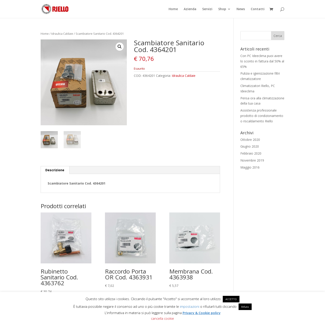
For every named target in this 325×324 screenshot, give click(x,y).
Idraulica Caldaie (62, 34)
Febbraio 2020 (250, 153)
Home (173, 9)
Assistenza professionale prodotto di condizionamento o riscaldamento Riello (261, 115)
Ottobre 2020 (250, 139)
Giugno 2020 (249, 146)
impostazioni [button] (189, 306)
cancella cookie (162, 318)
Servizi (207, 9)
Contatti (258, 9)
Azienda (190, 9)
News (241, 9)
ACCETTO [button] (231, 299)
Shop (222, 9)
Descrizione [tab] (54, 170)
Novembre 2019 (252, 160)
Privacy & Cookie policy (202, 312)
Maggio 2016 (250, 167)
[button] (120, 47)
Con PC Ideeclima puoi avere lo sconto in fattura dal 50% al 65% (262, 61)
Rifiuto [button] (245, 306)
